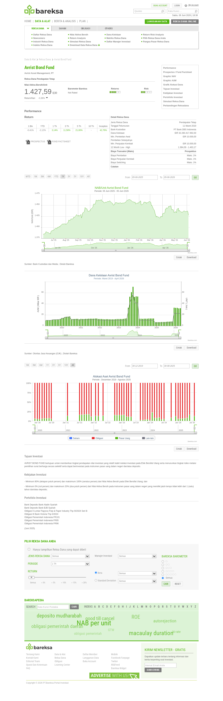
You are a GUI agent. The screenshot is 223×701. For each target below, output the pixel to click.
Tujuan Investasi (171, 89)
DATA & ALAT (43, 21)
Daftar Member (90, 654)
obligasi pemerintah (88, 633)
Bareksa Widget (118, 668)
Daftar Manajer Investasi (118, 41)
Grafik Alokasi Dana (173, 85)
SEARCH (30, 606)
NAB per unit (94, 623)
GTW (111, 630)
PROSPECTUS (35, 141)
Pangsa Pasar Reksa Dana (156, 41)
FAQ (28, 668)
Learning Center (62, 664)
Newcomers (39, 38)
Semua (169, 578)
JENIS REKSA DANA (39, 556)
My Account (191, 5)
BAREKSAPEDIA (34, 600)
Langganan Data (91, 657)
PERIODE (33, 563)
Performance (169, 68)
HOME (27, 21)
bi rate (176, 631)
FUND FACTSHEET (59, 141)
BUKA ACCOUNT (160, 5)
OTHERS (109, 28)
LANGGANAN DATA (157, 21)
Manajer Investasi (103, 555)
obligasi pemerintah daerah (57, 626)
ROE (136, 617)
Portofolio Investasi (173, 97)
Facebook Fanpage (120, 657)
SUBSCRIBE (153, 669)
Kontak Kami (32, 657)
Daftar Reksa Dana (42, 34)
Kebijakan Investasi (173, 93)
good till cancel (99, 618)
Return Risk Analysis (153, 34)
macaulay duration (151, 633)
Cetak (179, 257)
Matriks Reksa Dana (116, 38)
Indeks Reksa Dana (42, 45)
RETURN (32, 571)
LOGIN (177, 5)
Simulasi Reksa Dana (80, 41)
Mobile (114, 654)
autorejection (164, 621)
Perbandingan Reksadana (176, 105)
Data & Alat (30, 59)
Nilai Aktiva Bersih (79, 34)
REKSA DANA (38, 28)
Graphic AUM (169, 80)
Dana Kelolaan (113, 34)
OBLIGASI (85, 28)
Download (191, 257)
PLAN (82, 21)
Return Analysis (78, 38)
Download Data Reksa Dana (83, 45)
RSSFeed (115, 664)
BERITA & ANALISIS (65, 21)
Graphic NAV (169, 76)
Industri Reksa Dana (43, 41)
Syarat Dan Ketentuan (36, 664)
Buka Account (89, 661)
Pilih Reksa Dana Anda (154, 38)
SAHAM (62, 28)
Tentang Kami (33, 654)
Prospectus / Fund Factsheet (177, 72)
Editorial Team (33, 661)
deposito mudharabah (59, 615)
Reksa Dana (45, 59)
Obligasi (58, 661)
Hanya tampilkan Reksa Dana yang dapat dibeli (59, 549)
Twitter (114, 661)
